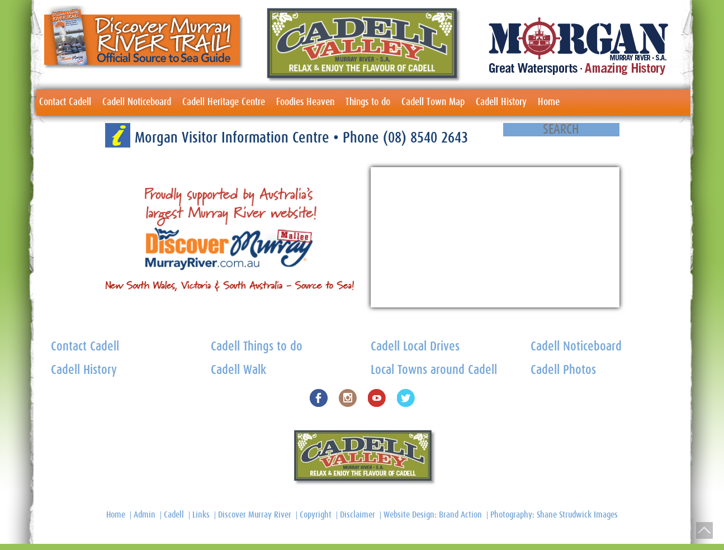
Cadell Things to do (256, 346)
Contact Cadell (65, 102)
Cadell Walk (238, 370)
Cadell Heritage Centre (223, 102)
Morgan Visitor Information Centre (234, 137)
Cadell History (501, 102)
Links (201, 514)
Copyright (316, 514)
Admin (144, 514)
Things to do (368, 102)
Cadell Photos (563, 370)
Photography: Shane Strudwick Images (554, 514)
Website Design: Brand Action (433, 514)
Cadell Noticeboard (136, 102)
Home (549, 102)
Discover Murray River (254, 514)
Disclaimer (357, 514)
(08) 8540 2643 (425, 137)
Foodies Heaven (305, 102)
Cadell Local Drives (415, 346)
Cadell (174, 514)
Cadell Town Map (433, 102)
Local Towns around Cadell (434, 370)
